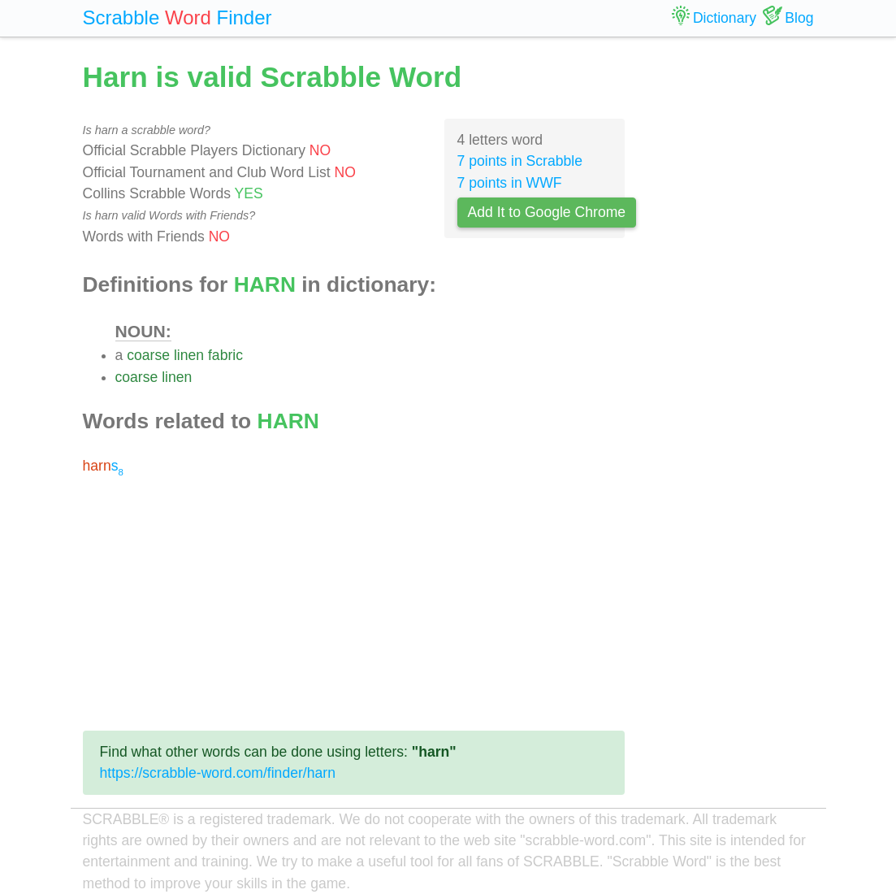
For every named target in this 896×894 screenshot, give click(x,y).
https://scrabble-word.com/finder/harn (217, 773)
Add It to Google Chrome (547, 212)
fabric (225, 355)
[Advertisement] (354, 604)
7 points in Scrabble (520, 161)
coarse (148, 355)
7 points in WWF (509, 183)
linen (189, 355)
